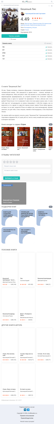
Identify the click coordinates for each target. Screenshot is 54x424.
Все (51, 124)
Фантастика (28, 23)
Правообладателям (27, 418)
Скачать (49, 47)
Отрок (27, 30)
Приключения (37, 23)
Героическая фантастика (38, 25)
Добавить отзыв (11, 178)
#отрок (34, 27)
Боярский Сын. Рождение (11, 200)
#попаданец (28, 27)
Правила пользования (27, 415)
